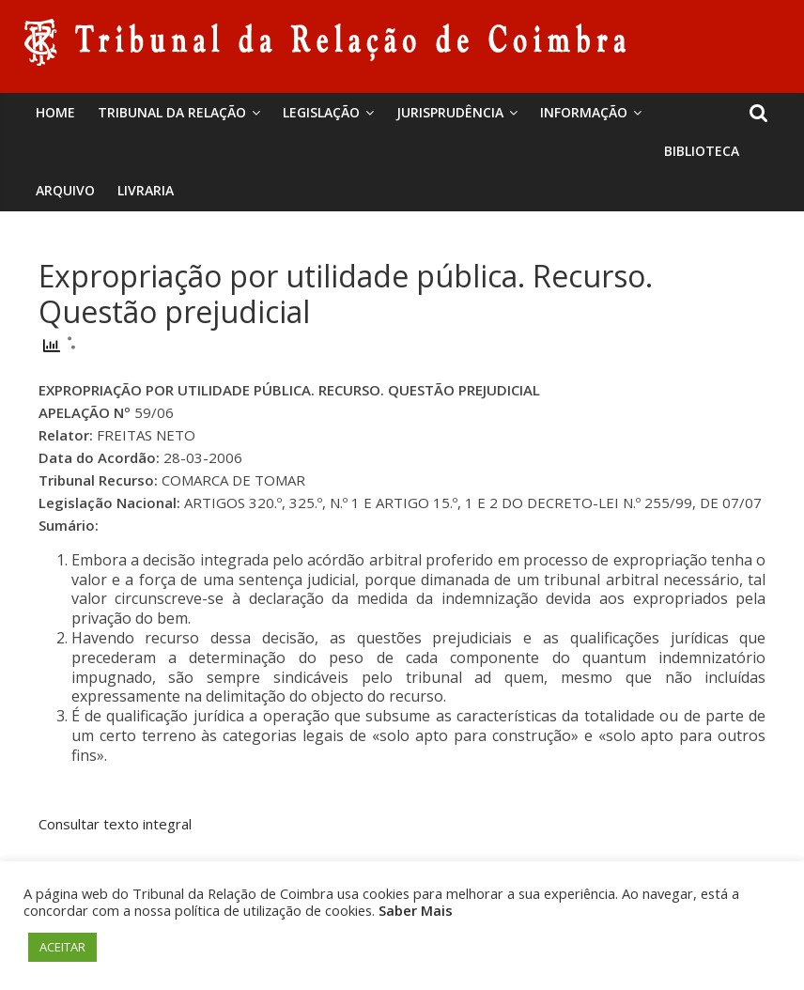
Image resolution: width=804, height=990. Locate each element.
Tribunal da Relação (172, 112)
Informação (583, 112)
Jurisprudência (449, 112)
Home (55, 112)
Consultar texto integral (115, 823)
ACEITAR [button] (62, 946)
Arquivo (65, 190)
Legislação (321, 112)
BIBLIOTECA (701, 151)
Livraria (145, 190)
